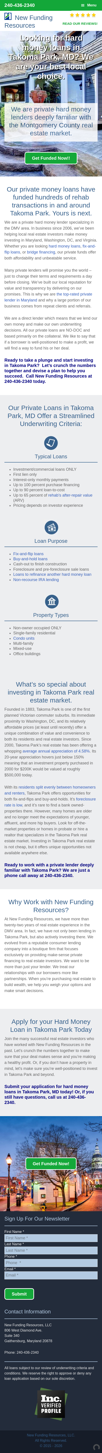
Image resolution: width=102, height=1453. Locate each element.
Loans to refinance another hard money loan (52, 574)
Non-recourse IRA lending (36, 580)
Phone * (10, 1256)
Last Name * (14, 1244)
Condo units (24, 638)
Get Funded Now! (51, 1163)
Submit (19, 1294)
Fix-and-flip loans (28, 554)
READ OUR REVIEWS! (80, 23)
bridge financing (41, 252)
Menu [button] (91, 5)
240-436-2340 (19, 5)
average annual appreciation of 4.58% (56, 751)
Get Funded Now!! (51, 158)
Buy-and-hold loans (30, 559)
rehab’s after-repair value (70, 495)
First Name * (14, 1232)
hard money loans (64, 246)
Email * (10, 1269)
